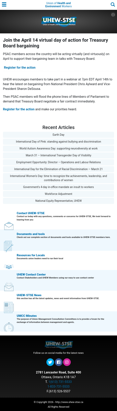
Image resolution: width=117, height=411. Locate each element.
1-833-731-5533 (58, 386)
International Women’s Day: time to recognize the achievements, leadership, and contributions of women (58, 178)
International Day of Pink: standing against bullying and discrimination (58, 141)
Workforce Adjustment (58, 193)
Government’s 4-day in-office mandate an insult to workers (58, 187)
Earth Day (58, 134)
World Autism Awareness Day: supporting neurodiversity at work (58, 148)
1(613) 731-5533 (60, 382)
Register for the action (20, 67)
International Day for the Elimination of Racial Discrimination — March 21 (58, 169)
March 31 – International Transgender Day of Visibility (58, 155)
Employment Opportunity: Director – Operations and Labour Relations (58, 162)
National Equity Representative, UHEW (58, 200)
